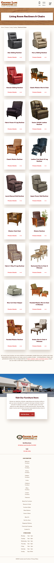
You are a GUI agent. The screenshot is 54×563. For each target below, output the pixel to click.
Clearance (27, 497)
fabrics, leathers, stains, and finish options (37, 358)
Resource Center (27, 504)
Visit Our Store (25, 414)
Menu (43, 5)
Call (39, 5)
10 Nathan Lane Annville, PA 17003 (27, 445)
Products (7, 27)
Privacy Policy (35, 559)
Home (2, 27)
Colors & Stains (27, 513)
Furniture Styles (27, 507)
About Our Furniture (27, 501)
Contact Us (27, 529)
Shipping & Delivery (27, 523)
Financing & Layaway (27, 526)
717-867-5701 (27, 451)
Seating (15, 27)
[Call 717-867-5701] (39, 4)
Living (11, 27)
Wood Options (27, 510)
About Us (27, 517)
